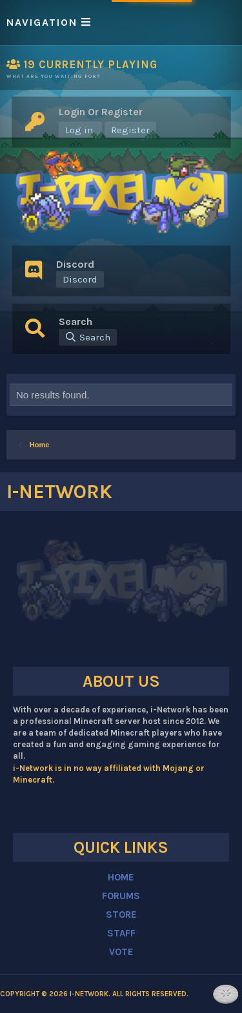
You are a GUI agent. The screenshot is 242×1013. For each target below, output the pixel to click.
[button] (121, 22)
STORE (121, 914)
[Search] (88, 337)
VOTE (121, 952)
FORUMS (121, 896)
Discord (80, 279)
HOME (121, 877)
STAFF (121, 933)
